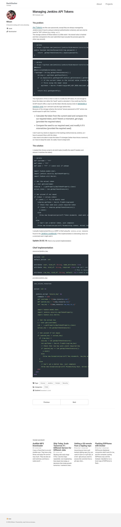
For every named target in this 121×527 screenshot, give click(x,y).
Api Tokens (37, 30)
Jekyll (24, 522)
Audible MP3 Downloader (38, 478)
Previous (46, 434)
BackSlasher (11, 4)
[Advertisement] (74, 457)
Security (65, 414)
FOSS (46, 418)
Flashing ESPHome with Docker (103, 478)
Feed (9, 519)
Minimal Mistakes (33, 522)
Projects (109, 4)
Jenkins (50, 414)
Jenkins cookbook (73, 258)
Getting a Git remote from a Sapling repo (83, 478)
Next (74, 434)
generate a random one (74, 117)
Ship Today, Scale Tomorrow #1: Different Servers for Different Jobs (62, 480)
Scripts (57, 414)
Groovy (43, 414)
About (99, 4)
